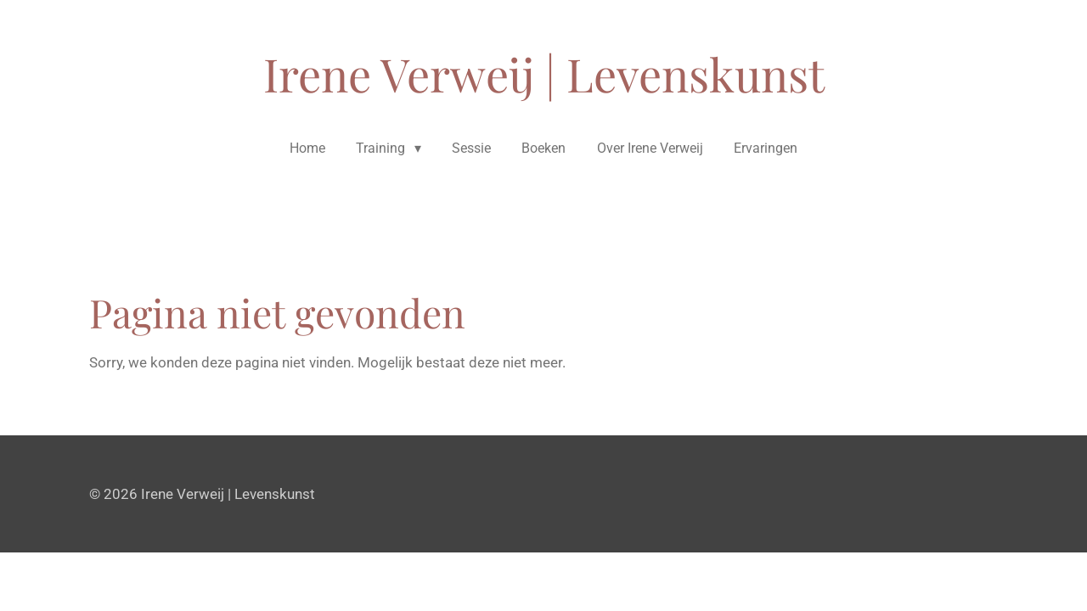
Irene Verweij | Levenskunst (544, 73)
